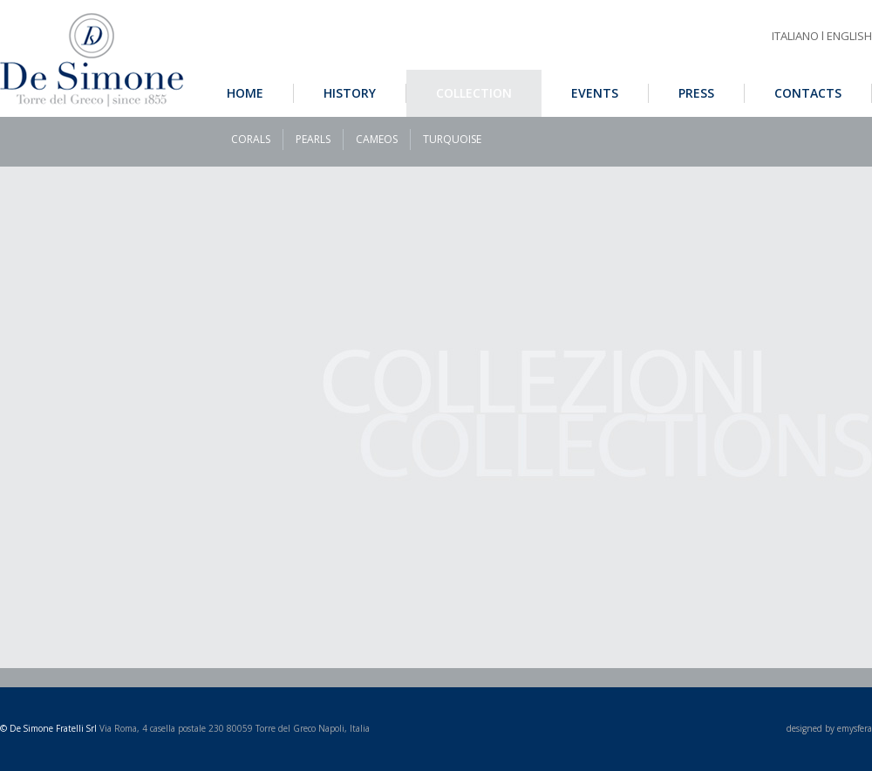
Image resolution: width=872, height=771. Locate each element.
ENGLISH (849, 36)
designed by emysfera (829, 728)
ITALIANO (795, 36)
